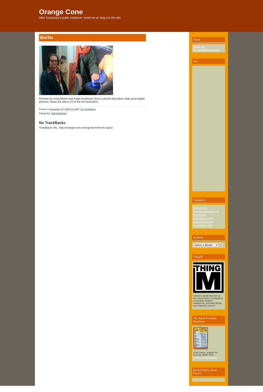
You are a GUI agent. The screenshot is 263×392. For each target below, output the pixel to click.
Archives (198, 237)
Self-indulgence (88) (203, 218)
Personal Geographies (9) (206, 211)
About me (199, 46)
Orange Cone (61, 12)
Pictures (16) (199, 215)
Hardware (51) (200, 208)
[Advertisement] (205, 128)
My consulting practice (206, 49)
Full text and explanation (205, 357)
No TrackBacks (88, 109)
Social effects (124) (202, 225)
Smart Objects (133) (203, 222)
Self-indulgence (59, 113)
